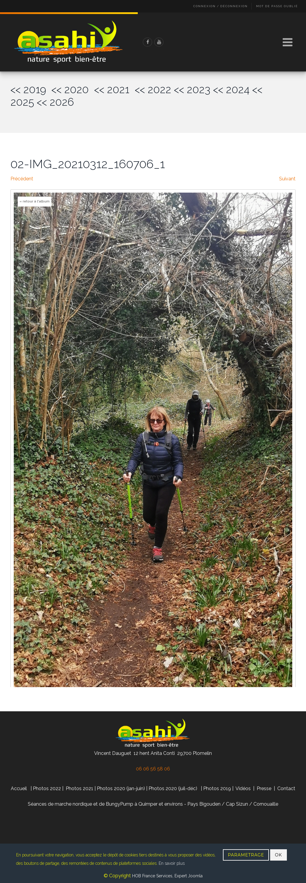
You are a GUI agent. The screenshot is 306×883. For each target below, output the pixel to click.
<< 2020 (72, 89)
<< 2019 (30, 89)
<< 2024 (231, 89)
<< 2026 (55, 102)
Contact (286, 788)
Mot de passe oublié (277, 6)
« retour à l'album (34, 201)
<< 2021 (114, 89)
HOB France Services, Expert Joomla (167, 875)
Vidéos (243, 788)
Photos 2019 (217, 788)
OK (278, 855)
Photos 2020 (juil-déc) (173, 788)
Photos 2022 (47, 788)
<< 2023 (192, 89)
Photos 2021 (79, 788)
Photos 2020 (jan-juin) (121, 788)
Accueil (19, 788)
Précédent (21, 179)
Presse (264, 788)
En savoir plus (172, 863)
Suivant (287, 179)
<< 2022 (153, 89)
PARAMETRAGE (246, 855)
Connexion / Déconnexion (220, 6)
